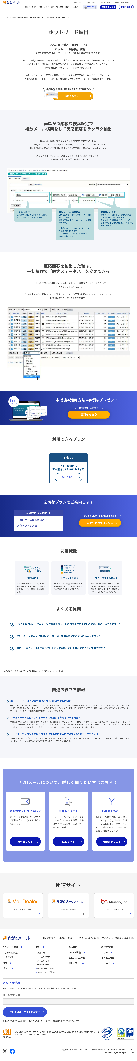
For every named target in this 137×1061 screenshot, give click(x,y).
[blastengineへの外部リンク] (114, 905)
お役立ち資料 (91, 2)
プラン (46, 7)
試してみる (68, 841)
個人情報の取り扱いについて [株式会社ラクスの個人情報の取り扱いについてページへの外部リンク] (40, 1021)
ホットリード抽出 (62, 17)
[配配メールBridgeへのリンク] (68, 905)
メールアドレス (11, 995)
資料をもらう (107, 7)
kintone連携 (75, 952)
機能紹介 (51, 17)
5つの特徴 (8, 957)
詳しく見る (67, 477)
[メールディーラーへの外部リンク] (23, 905)
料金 (40, 7)
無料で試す (126, 7)
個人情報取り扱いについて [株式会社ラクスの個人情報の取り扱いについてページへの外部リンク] (80, 1050)
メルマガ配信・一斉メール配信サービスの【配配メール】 (26, 17)
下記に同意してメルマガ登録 (25, 1012)
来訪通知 (31, 577)
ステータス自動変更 (105, 577)
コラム (104, 952)
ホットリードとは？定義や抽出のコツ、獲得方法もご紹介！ (41, 701)
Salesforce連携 (77, 958)
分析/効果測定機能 (45, 968)
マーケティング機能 (46, 972)
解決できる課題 (11, 953)
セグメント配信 (69, 577)
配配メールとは (30, 7)
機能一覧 (41, 953)
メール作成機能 (44, 961)
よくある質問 (105, 2)
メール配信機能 (44, 957)
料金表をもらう (112, 841)
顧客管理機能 (43, 965)
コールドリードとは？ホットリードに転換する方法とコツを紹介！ (45, 717)
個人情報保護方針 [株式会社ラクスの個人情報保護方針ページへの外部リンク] (98, 1050)
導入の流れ (78, 2)
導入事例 (59, 7)
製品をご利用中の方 (122, 2)
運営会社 (65, 1050)
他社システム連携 (71, 7)
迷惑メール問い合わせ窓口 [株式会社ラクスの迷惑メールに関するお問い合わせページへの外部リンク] (117, 1050)
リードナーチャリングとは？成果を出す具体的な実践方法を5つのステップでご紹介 (54, 734)
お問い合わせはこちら (100, 522)
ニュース (105, 963)
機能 (52, 7)
